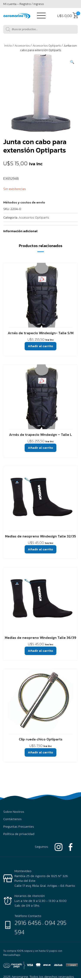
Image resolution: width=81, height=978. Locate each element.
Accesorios (22, 45)
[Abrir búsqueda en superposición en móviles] (40, 29)
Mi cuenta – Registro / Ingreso (23, 4)
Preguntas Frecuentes (18, 826)
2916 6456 (27, 922)
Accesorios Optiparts (46, 45)
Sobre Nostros (13, 811)
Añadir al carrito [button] (40, 345)
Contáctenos (12, 819)
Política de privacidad (18, 834)
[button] (72, 62)
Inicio (8, 45)
